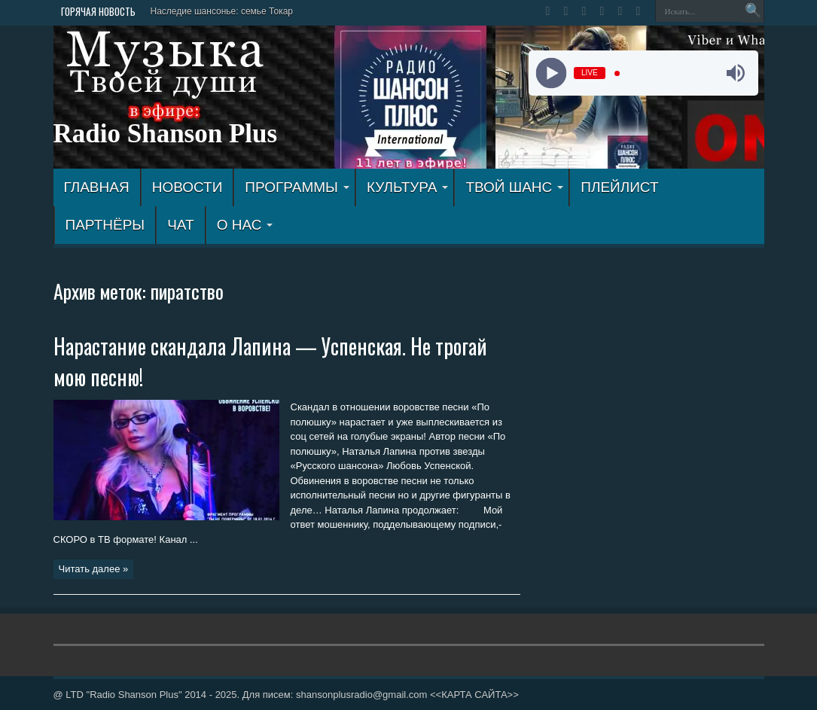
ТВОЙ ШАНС (514, 187)
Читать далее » (94, 568)
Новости (187, 187)
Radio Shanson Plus (165, 133)
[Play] (551, 73)
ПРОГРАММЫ (297, 187)
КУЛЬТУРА (408, 187)
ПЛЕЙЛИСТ (619, 187)
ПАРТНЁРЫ (105, 225)
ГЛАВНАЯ (97, 187)
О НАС (245, 225)
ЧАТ (180, 225)
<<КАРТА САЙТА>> (474, 694)
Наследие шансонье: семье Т (213, 11)
